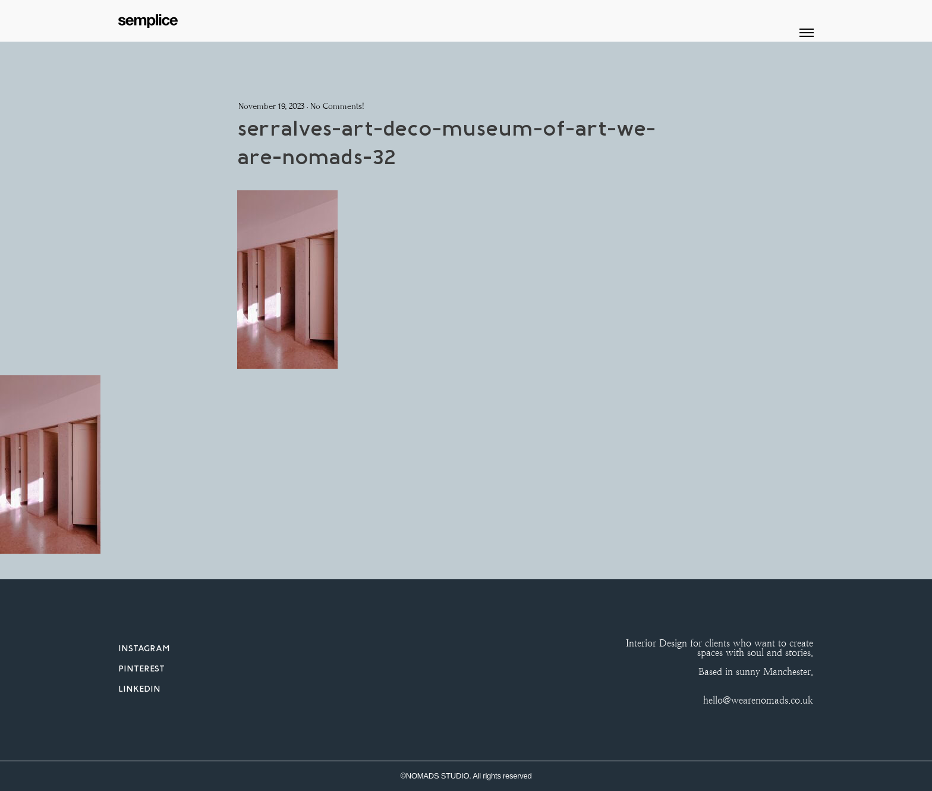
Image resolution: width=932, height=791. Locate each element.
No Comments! (337, 106)
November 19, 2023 (271, 106)
